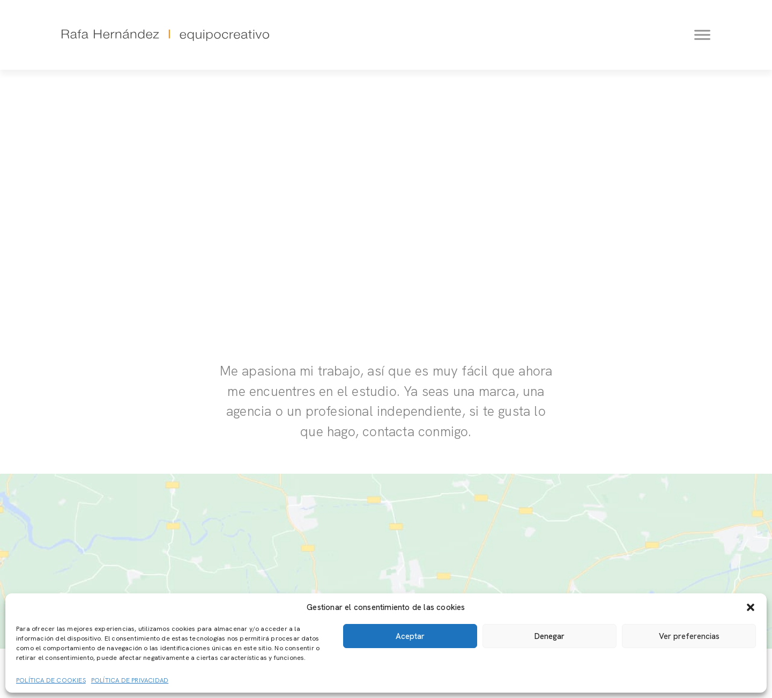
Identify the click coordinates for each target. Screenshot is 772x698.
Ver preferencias (689, 636)
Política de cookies (51, 680)
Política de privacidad (129, 680)
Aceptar (410, 636)
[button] (750, 607)
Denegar (550, 636)
